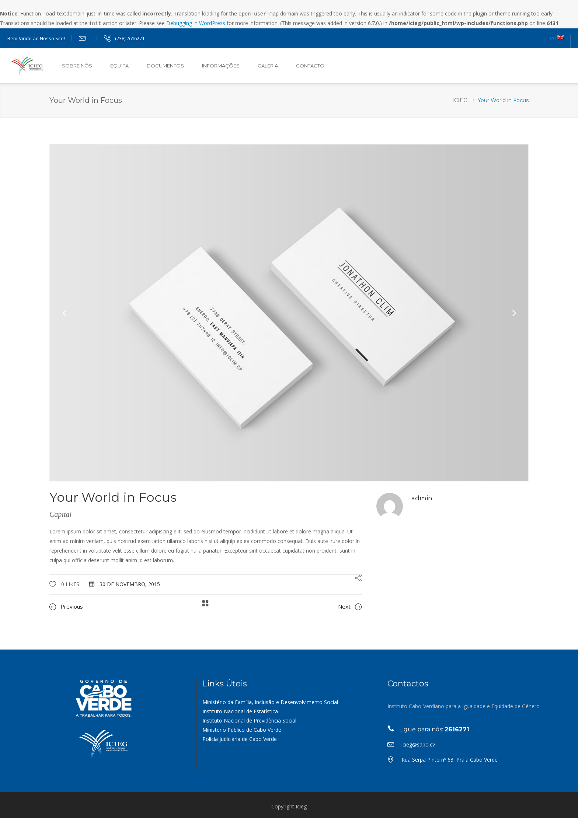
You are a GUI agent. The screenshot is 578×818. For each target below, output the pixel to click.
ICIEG (459, 99)
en (557, 37)
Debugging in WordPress (195, 22)
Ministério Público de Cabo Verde (241, 728)
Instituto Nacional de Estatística (240, 710)
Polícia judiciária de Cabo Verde (239, 738)
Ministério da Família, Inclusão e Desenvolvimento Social (270, 701)
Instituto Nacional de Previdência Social (249, 719)
